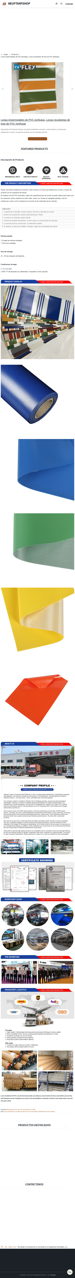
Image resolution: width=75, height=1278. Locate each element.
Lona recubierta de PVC (8, 1096)
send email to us (37, 139)
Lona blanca (37, 1096)
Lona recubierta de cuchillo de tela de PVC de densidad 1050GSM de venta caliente (29, 1111)
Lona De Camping (15, 1098)
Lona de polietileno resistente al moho (41, 1098)
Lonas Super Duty (60, 1098)
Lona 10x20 (59, 1096)
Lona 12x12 (25, 1098)
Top (69, 1273)
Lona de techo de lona (48, 1096)
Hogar (6, 54)
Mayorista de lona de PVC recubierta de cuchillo (21, 1109)
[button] (56, 4)
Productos (14, 54)
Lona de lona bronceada (24, 1096)
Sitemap (52, 1275)
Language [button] (69, 4)
